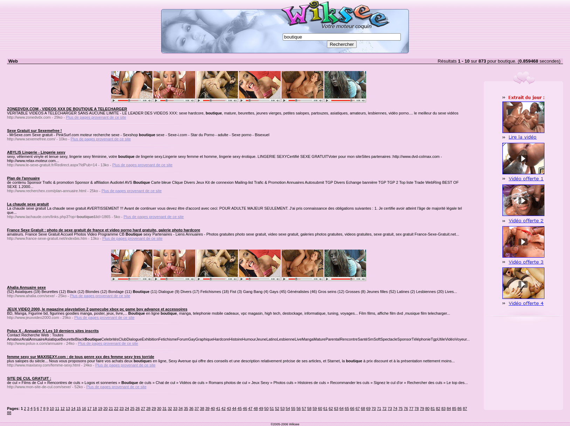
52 (277, 408)
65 (347, 408)
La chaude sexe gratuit (28, 204)
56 (298, 408)
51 (272, 408)
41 (218, 408)
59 (315, 408)
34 (180, 408)
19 (100, 408)
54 (288, 408)
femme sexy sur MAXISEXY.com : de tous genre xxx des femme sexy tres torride (80, 357)
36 (191, 408)
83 (443, 408)
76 (406, 408)
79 (422, 408)
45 (240, 408)
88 (9, 413)
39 (207, 408)
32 (170, 408)
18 (94, 408)
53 (282, 408)
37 (196, 408)
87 (465, 408)
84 (449, 408)
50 (266, 408)
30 (159, 408)
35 (186, 408)
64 (341, 408)
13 (68, 408)
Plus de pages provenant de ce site (96, 117)
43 (229, 408)
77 (411, 408)
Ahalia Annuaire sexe (26, 287)
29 (154, 408)
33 (175, 408)
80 (427, 408)
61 (325, 408)
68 (363, 408)
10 (52, 408)
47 (250, 408)
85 (454, 408)
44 (234, 408)
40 (213, 408)
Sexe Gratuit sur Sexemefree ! (34, 130)
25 (132, 408)
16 (84, 408)
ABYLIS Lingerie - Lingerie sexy (36, 152)
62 (331, 408)
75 (400, 408)
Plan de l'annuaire (23, 178)
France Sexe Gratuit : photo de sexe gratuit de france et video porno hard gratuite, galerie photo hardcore (103, 230)
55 (293, 408)
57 (304, 408)
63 (336, 408)
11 (57, 408)
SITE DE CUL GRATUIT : (29, 378)
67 (358, 408)
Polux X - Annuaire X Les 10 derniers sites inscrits (53, 331)
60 (320, 408)
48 (256, 408)
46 (245, 408)
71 (379, 408)
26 (138, 408)
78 (416, 408)
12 (62, 408)
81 (433, 408)
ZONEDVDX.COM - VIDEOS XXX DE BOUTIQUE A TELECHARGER (67, 109)
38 (202, 408)
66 (352, 408)
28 (148, 408)
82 (438, 408)
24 (127, 408)
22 (116, 408)
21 (111, 408)
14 (73, 408)
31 (164, 408)
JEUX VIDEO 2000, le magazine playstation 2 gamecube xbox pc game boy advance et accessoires (97, 309)
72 (384, 408)
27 (143, 408)
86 (460, 408)
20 (105, 408)
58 (309, 408)
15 (78, 408)
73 (390, 408)
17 (89, 408)
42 (223, 408)
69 (368, 408)
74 (395, 408)
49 (261, 408)
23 (121, 408)
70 (374, 408)
